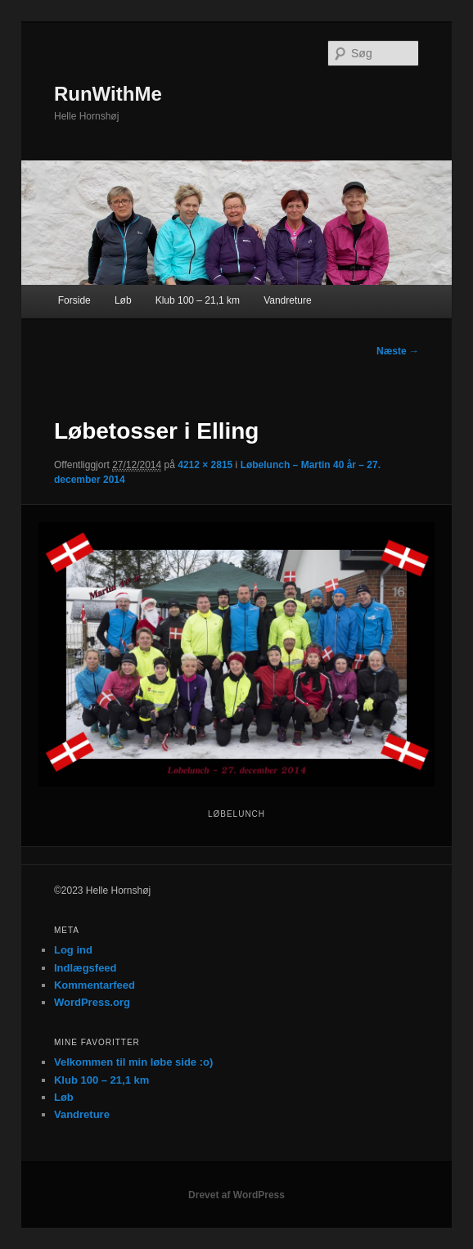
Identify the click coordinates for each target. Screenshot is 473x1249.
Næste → (397, 351)
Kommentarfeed (94, 985)
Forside (74, 300)
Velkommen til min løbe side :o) (133, 1062)
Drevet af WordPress (236, 1195)
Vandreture (287, 300)
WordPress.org (92, 1002)
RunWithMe (108, 94)
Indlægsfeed (85, 968)
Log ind (73, 950)
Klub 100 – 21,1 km (197, 300)
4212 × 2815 (205, 465)
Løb (123, 300)
